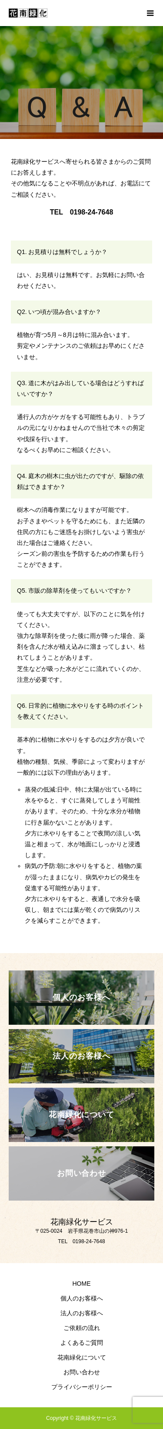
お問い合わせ (81, 1372)
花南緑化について (81, 1357)
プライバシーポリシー (81, 1386)
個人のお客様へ (81, 1298)
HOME (82, 1283)
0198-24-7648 (91, 212)
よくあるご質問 (81, 1342)
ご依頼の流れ (81, 1327)
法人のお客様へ (81, 1313)
